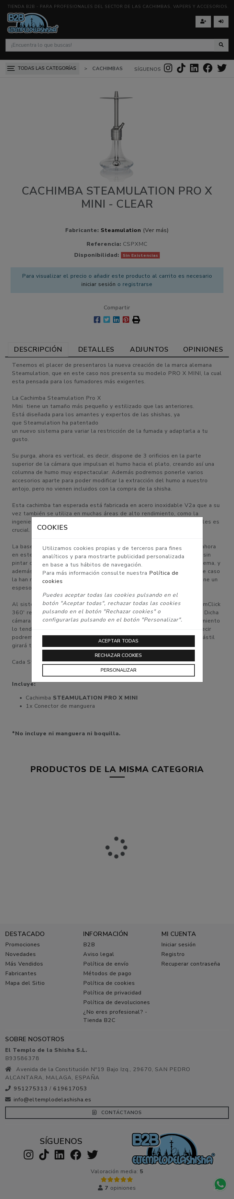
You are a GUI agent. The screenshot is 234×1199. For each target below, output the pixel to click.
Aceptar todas (118, 641)
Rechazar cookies (118, 655)
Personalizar (118, 670)
